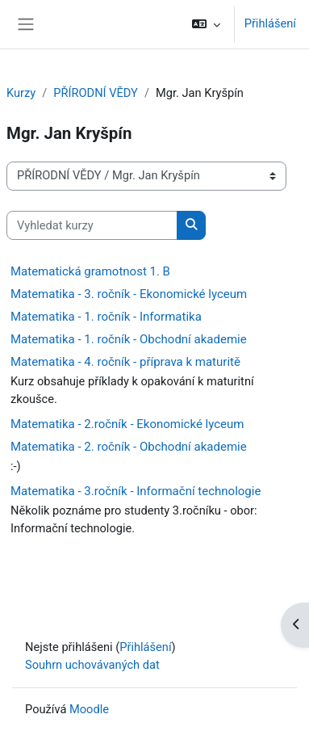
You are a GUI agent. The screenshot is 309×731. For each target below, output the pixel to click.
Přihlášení (270, 23)
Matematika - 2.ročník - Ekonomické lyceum (127, 424)
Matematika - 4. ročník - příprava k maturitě (125, 362)
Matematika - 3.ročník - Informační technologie (135, 491)
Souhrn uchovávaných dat (92, 664)
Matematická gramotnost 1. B (90, 271)
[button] (205, 24)
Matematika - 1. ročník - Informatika (106, 316)
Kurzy (20, 93)
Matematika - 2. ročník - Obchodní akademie (128, 446)
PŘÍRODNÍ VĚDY (95, 93)
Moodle (89, 709)
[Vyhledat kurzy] (91, 225)
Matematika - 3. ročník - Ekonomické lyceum (128, 294)
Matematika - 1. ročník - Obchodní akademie (128, 339)
